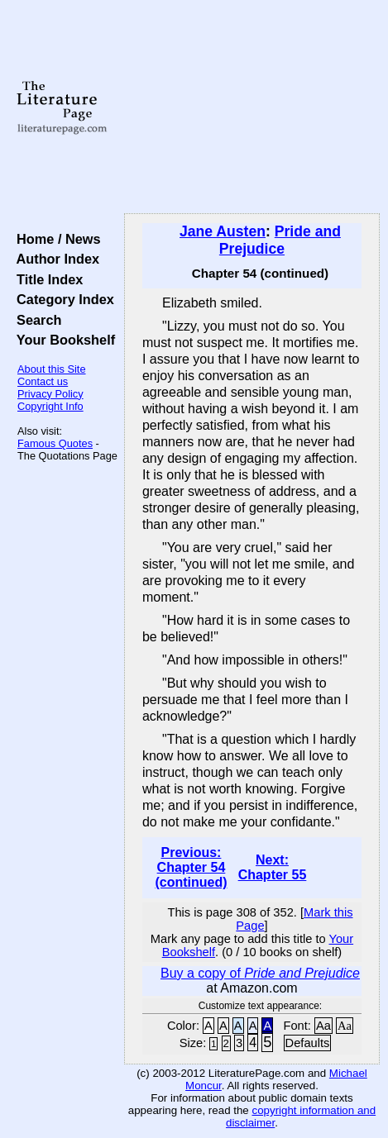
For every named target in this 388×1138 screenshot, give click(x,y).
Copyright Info (50, 406)
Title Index (46, 279)
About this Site (51, 369)
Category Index (61, 299)
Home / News (55, 238)
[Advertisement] (252, 107)
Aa (323, 1025)
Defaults (307, 1043)
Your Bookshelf (62, 339)
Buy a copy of (260, 973)
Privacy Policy (50, 394)
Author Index (54, 258)
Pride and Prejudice (280, 240)
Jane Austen (223, 231)
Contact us (42, 381)
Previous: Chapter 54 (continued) (191, 867)
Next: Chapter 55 (272, 867)
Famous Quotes (55, 443)
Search (35, 319)
